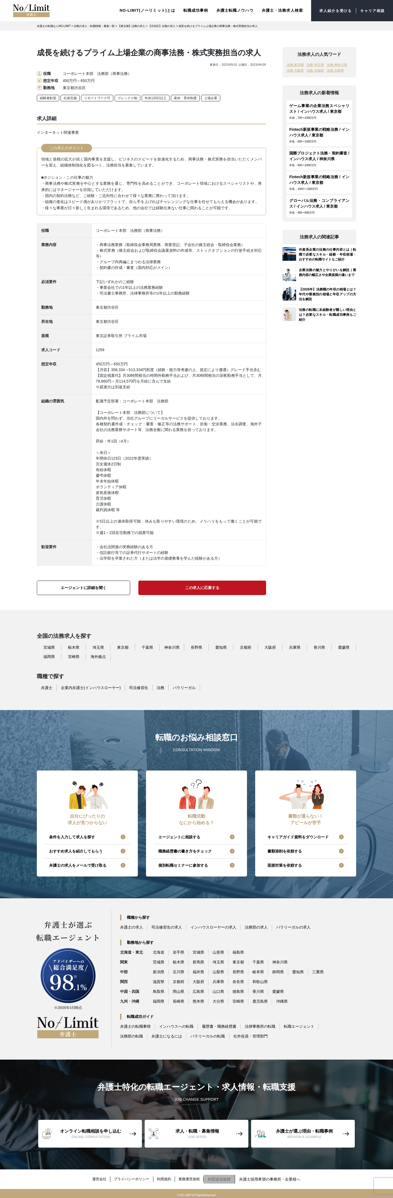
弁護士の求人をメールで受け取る (77, 865)
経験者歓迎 (48, 97)
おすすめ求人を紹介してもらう (76, 850)
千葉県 (147, 647)
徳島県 (238, 991)
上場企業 (210, 97)
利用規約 (165, 1177)
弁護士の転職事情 (135, 1026)
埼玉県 (98, 647)
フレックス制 (127, 97)
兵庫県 (294, 647)
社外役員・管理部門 (250, 1035)
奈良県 (238, 981)
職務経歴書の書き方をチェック (185, 850)
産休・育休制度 (185, 97)
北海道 (158, 952)
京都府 (245, 647)
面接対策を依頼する (284, 865)
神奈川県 (172, 647)
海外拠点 (98, 656)
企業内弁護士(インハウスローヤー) (91, 687)
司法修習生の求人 (166, 926)
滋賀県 (158, 981)
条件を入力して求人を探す (72, 836)
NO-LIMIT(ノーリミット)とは (143, 10)
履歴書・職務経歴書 (219, 1026)
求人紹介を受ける (332, 10)
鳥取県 (158, 991)
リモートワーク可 (97, 97)
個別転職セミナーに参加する (183, 865)
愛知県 (221, 647)
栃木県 (73, 647)
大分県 (218, 1001)
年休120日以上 (155, 97)
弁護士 (46, 687)
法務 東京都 (295, 64)
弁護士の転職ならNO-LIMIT (54, 25)
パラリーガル (184, 687)
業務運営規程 (193, 1177)
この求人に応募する (202, 587)
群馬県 (198, 961)
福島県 (238, 952)
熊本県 (198, 1001)
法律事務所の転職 (260, 1026)
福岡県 (49, 656)
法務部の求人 (256, 926)
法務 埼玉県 (315, 64)
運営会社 (95, 1177)
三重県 (318, 971)
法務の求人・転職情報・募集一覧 (94, 25)
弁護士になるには (166, 1035)
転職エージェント (299, 1026)
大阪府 (270, 647)
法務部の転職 (131, 1035)
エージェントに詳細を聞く (83, 587)
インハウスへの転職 (176, 1026)
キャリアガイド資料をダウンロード (298, 836)
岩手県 (178, 952)
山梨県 (218, 971)
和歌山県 (260, 981)
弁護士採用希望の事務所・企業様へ (275, 1177)
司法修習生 (138, 687)
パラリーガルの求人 (293, 926)
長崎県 (178, 1001)
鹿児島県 (260, 1001)
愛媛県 (344, 647)
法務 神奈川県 (337, 64)
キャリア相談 (371, 10)
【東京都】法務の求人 (131, 25)
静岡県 (278, 971)
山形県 (218, 952)
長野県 (196, 647)
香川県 (319, 647)
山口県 (218, 991)
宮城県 (49, 647)
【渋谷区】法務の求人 (161, 25)
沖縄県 (282, 1001)
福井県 (198, 971)
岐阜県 (258, 971)
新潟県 (158, 971)
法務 (160, 687)
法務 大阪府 (295, 70)
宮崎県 (73, 656)
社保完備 (70, 97)
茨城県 (158, 961)
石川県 (178, 971)
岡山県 (178, 991)
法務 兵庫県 (335, 70)
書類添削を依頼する (284, 850)
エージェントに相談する (179, 836)
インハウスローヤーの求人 (213, 926)
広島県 (198, 991)
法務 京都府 (315, 70)
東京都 (123, 647)
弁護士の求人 (131, 926)
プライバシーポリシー (130, 1177)
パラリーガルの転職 (207, 1035)
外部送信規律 (224, 1177)
